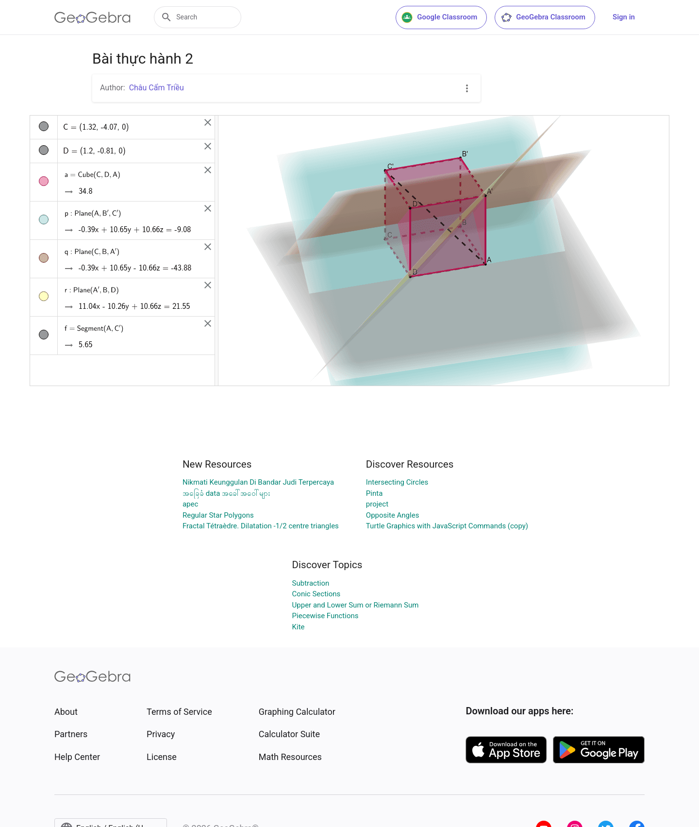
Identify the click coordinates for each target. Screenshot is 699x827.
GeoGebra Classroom (542, 17)
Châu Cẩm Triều (156, 87)
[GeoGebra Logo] (92, 17)
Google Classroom (439, 17)
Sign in (624, 17)
